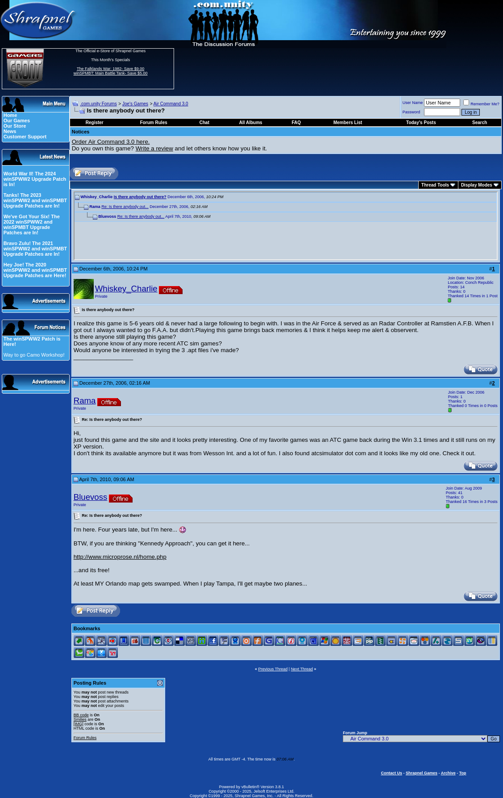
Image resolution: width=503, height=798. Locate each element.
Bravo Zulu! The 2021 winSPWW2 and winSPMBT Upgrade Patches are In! (35, 249)
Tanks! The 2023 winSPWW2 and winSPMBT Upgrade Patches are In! (35, 200)
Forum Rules (85, 738)
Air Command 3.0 (171, 103)
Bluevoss (91, 497)
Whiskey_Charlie (126, 288)
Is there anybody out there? (140, 197)
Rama (85, 400)
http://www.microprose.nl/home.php (120, 556)
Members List (347, 122)
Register (95, 122)
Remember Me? (481, 104)
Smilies (80, 719)
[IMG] (78, 724)
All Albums (250, 122)
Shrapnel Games (421, 773)
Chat (204, 122)
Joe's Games (135, 103)
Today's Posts (421, 122)
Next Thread (302, 669)
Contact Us (391, 773)
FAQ (296, 122)
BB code (81, 715)
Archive (448, 773)
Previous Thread (272, 669)
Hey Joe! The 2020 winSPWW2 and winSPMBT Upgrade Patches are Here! (35, 270)
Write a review (154, 148)
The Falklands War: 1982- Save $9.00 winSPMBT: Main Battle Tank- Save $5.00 (111, 70)
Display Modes (476, 185)
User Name (413, 102)
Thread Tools (435, 185)
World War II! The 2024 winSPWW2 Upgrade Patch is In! (35, 179)
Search (479, 122)
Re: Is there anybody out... (125, 206)
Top (462, 773)
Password (411, 112)
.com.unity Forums (98, 103)
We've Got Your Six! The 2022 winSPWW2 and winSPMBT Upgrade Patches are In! (32, 224)
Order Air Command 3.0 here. (111, 141)
